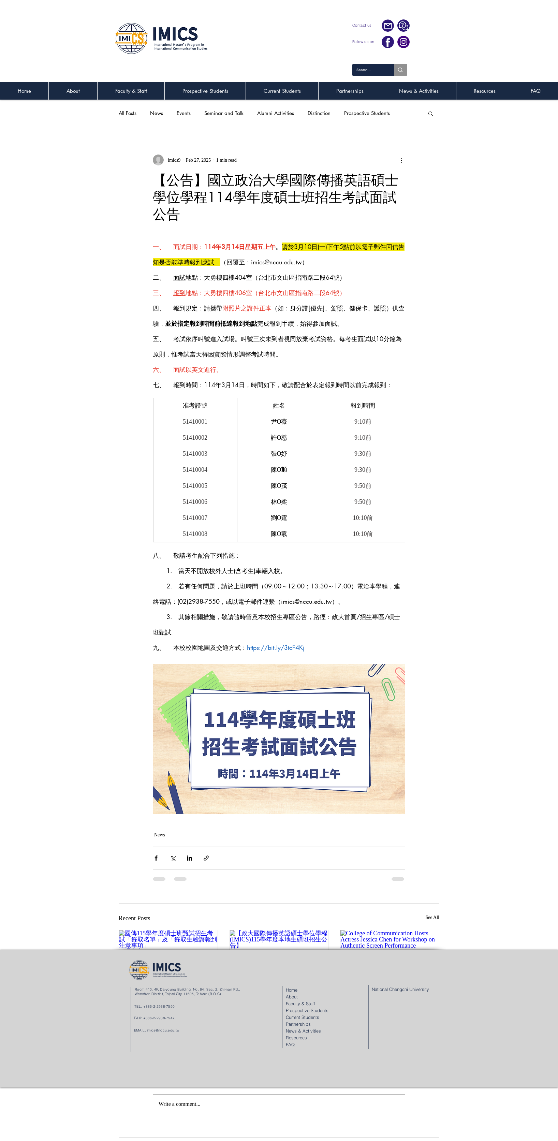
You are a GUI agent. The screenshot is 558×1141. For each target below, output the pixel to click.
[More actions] (401, 160)
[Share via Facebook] (156, 858)
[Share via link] (206, 858)
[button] (430, 113)
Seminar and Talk (224, 113)
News (156, 113)
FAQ (290, 1044)
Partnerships (298, 1024)
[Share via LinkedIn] (189, 858)
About (292, 996)
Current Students (302, 1017)
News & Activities (303, 1031)
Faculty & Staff (300, 1003)
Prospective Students (367, 113)
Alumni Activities (275, 113)
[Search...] (368, 70)
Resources (296, 1037)
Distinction (319, 113)
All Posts (127, 113)
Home (291, 990)
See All (432, 917)
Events (184, 113)
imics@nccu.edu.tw (163, 1030)
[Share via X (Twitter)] (173, 858)
